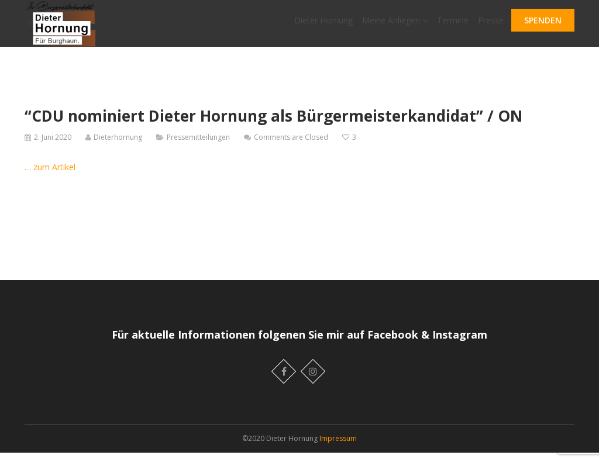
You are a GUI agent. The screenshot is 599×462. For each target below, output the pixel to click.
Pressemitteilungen (198, 146)
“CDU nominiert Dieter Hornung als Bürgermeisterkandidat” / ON (273, 125)
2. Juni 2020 (52, 146)
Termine (453, 24)
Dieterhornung (118, 146)
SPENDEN (543, 24)
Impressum (338, 448)
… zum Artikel (50, 176)
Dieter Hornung (323, 24)
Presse (491, 24)
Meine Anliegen (395, 24)
